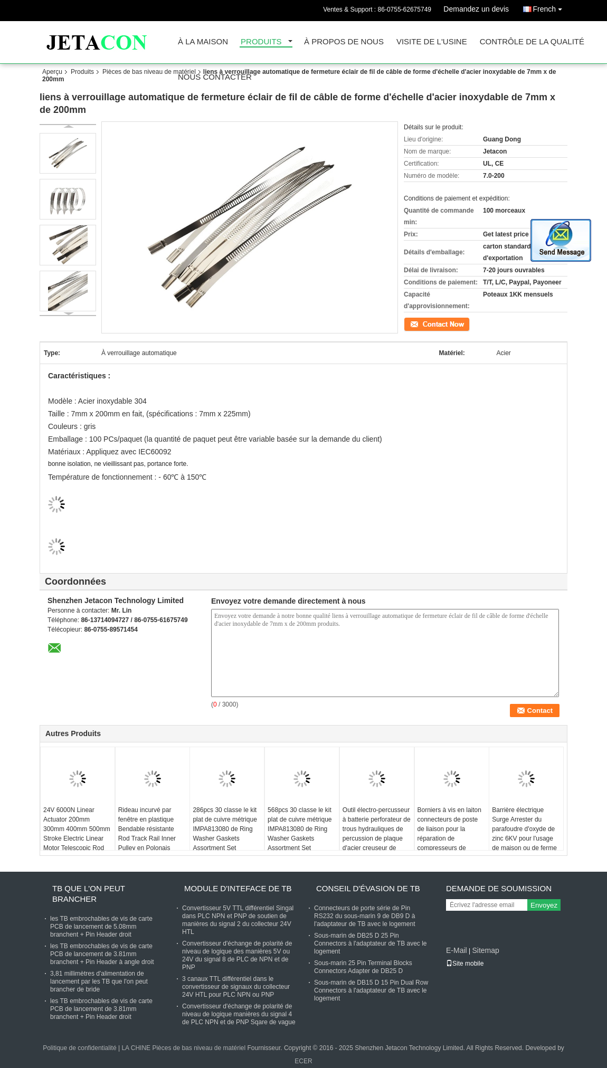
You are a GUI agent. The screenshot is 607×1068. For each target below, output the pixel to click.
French (550, 7)
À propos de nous (344, 42)
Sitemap (485, 950)
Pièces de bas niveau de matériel (149, 71)
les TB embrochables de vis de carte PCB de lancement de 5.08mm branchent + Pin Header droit (101, 926)
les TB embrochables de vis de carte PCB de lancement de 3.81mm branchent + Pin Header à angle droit (102, 954)
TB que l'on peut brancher (88, 893)
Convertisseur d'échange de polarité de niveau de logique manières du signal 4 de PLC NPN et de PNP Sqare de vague (239, 1014)
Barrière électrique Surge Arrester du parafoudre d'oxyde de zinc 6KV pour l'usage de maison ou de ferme (524, 829)
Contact (414, 323)
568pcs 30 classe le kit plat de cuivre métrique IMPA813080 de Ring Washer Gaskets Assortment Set (299, 829)
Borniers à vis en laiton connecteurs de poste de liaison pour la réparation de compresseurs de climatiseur (449, 833)
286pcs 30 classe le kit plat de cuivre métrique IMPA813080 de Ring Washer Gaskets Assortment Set (225, 829)
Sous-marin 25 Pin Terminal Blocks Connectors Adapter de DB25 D (363, 967)
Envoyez (543, 905)
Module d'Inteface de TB (237, 888)
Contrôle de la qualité (532, 42)
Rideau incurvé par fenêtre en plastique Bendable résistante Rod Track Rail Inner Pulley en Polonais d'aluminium (147, 833)
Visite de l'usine (431, 42)
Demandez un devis (476, 9)
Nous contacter (215, 77)
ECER (303, 1061)
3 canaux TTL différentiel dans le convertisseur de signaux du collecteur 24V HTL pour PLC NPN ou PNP (236, 986)
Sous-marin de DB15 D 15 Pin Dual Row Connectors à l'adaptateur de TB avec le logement (371, 990)
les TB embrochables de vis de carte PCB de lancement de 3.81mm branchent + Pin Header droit (101, 1009)
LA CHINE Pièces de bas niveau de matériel (183, 1048)
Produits (261, 42)
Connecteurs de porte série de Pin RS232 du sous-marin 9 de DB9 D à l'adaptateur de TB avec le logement (364, 916)
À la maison (203, 42)
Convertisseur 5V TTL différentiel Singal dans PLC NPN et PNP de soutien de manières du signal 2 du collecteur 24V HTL (237, 920)
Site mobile (464, 963)
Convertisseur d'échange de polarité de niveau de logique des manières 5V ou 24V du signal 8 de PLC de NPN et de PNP (237, 955)
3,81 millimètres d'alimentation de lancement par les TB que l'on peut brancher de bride (99, 981)
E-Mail (456, 950)
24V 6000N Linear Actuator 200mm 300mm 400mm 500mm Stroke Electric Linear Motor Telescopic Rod (76, 829)
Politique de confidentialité (79, 1048)
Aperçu (52, 71)
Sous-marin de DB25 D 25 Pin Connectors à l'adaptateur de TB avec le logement (370, 943)
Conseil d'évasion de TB (368, 888)
